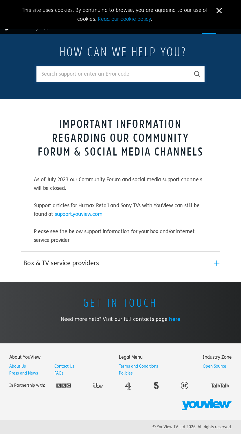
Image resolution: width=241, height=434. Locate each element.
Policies (126, 373)
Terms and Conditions (138, 366)
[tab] (120, 263)
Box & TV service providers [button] (61, 263)
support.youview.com (78, 214)
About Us (17, 366)
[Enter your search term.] (113, 74)
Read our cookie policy (124, 19)
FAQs (58, 373)
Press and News (23, 373)
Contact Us (64, 366)
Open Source (214, 366)
